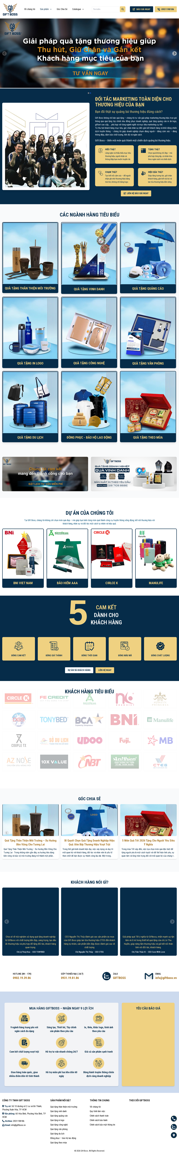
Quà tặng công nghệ (59, 1124)
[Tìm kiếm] (122, 9)
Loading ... (148, 1048)
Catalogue (78, 9)
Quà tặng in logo (57, 1120)
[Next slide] (174, 53)
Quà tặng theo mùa (58, 1142)
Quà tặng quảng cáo (59, 1115)
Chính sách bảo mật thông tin (102, 1124)
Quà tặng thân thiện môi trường (63, 1106)
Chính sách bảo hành (98, 1120)
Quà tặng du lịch (57, 1133)
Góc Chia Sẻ (62, 9)
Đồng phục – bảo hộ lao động (63, 1138)
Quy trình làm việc (97, 1111)
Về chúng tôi (29, 9)
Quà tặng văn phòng (59, 1129)
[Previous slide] (4, 53)
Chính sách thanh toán (99, 1115)
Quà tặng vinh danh (58, 1111)
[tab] (88, 93)
